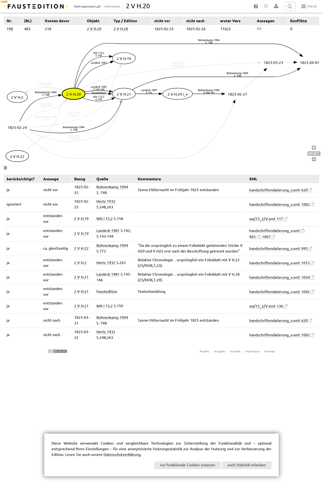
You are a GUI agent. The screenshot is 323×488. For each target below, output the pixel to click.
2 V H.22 (81, 248)
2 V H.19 (81, 219)
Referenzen (112, 6)
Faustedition (106, 292)
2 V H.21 (81, 277)
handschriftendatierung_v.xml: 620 (278, 190)
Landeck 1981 (108, 231)
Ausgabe (219, 351)
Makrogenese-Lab (87, 6)
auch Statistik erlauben (247, 465)
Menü (309, 6)
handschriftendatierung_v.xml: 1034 (279, 277)
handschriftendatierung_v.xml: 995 (278, 249)
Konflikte (298, 21)
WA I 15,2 (104, 219)
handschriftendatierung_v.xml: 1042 (279, 292)
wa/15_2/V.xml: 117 (266, 219)
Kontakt (235, 351)
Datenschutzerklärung (122, 455)
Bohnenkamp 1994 (112, 187)
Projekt (204, 351)
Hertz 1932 (105, 201)
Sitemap (269, 351)
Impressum (252, 351)
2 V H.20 (94, 29)
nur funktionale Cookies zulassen (187, 465)
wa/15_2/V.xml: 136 (266, 306)
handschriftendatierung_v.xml (274, 231)
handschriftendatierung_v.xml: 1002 (279, 204)
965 (252, 237)
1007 (266, 237)
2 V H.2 (80, 263)
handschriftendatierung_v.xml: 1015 (279, 263)
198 (10, 29)
